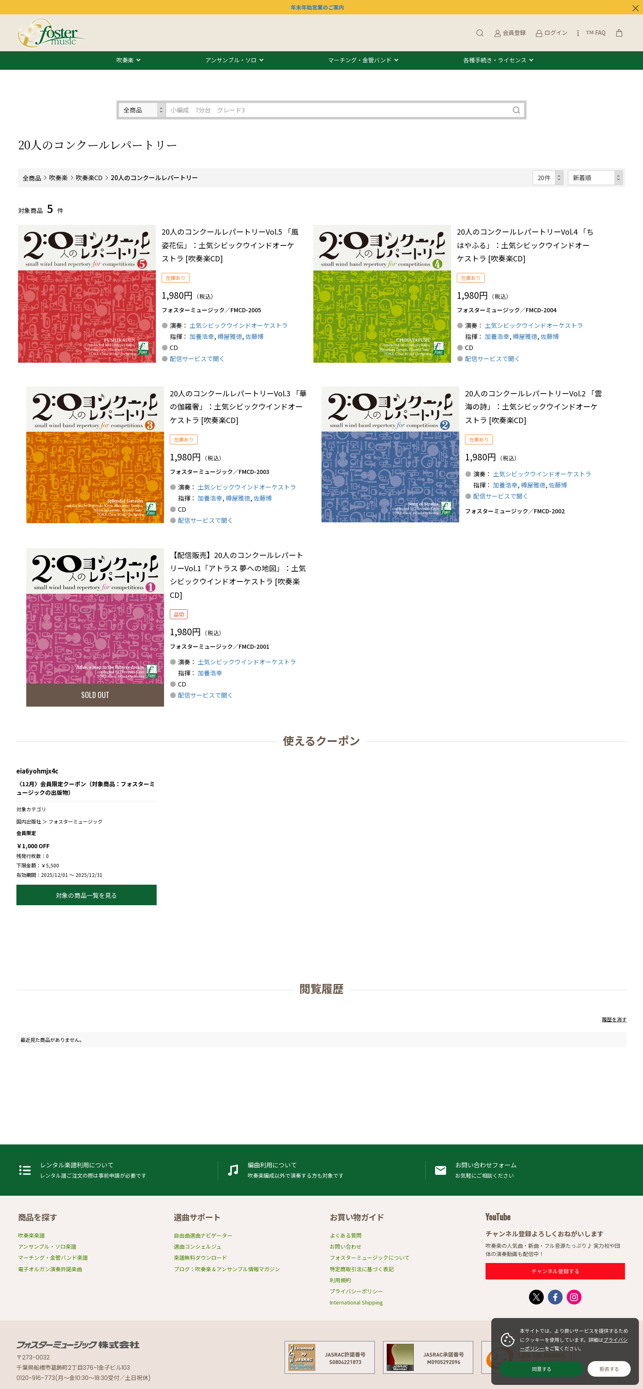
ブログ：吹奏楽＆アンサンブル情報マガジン (227, 1269)
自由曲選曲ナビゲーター (203, 1235)
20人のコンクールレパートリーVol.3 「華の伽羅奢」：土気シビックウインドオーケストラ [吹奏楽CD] (238, 406)
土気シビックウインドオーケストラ (238, 325)
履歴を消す (614, 1019)
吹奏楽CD (89, 177)
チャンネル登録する (555, 1271)
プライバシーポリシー (356, 1291)
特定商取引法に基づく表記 (362, 1269)
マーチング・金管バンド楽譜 (53, 1257)
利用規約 (340, 1280)
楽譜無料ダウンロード (200, 1257)
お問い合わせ (346, 1246)
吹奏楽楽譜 (31, 1235)
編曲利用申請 (321, 1170)
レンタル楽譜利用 (114, 1170)
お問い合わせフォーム (529, 1170)
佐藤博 (254, 336)
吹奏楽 (125, 60)
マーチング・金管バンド (360, 60)
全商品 (32, 177)
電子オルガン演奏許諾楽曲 (50, 1269)
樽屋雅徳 (229, 336)
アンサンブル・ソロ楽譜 (47, 1246)
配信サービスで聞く (197, 358)
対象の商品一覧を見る (86, 895)
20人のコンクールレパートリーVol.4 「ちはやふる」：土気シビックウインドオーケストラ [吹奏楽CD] (525, 244)
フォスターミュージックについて (370, 1257)
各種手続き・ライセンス (495, 60)
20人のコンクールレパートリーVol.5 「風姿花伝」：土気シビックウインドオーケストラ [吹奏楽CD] (230, 244)
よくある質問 (346, 1235)
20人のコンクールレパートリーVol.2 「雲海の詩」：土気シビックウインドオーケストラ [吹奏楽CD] (533, 406)
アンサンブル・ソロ (231, 60)
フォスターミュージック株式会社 (77, 1344)
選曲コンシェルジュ (197, 1246)
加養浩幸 (201, 336)
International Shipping (356, 1302)
